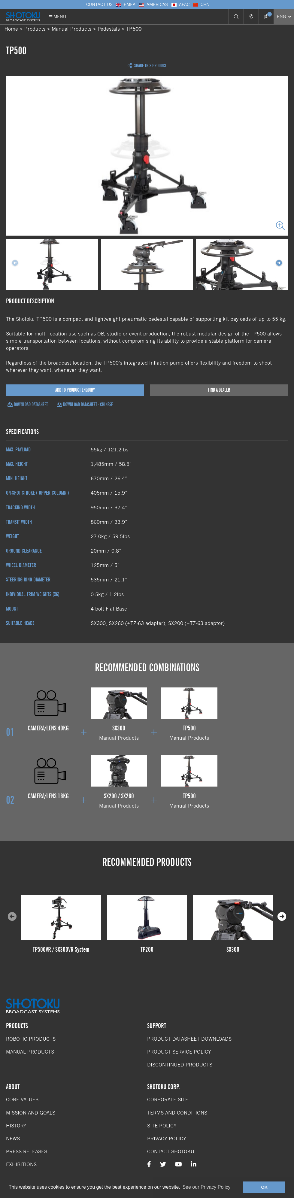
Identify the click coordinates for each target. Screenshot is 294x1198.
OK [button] (264, 1187)
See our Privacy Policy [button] (206, 1187)
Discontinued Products (179, 1065)
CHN (201, 4)
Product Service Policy (179, 1052)
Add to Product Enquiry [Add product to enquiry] (75, 390)
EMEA (125, 4)
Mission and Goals (30, 1113)
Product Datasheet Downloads (189, 1039)
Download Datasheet (28, 404)
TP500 (133, 29)
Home (11, 29)
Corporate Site (167, 1099)
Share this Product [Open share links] (147, 65)
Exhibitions (21, 1164)
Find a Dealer (219, 390)
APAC (180, 4)
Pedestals (109, 29)
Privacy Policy (166, 1139)
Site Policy (162, 1126)
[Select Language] (284, 16)
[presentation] (281, 917)
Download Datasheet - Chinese (85, 404)
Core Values (22, 1099)
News (13, 1139)
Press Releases (26, 1151)
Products (34, 29)
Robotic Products (31, 1039)
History (16, 1126)
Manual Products (71, 29)
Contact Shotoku (170, 1151)
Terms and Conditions (177, 1113)
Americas (153, 4)
